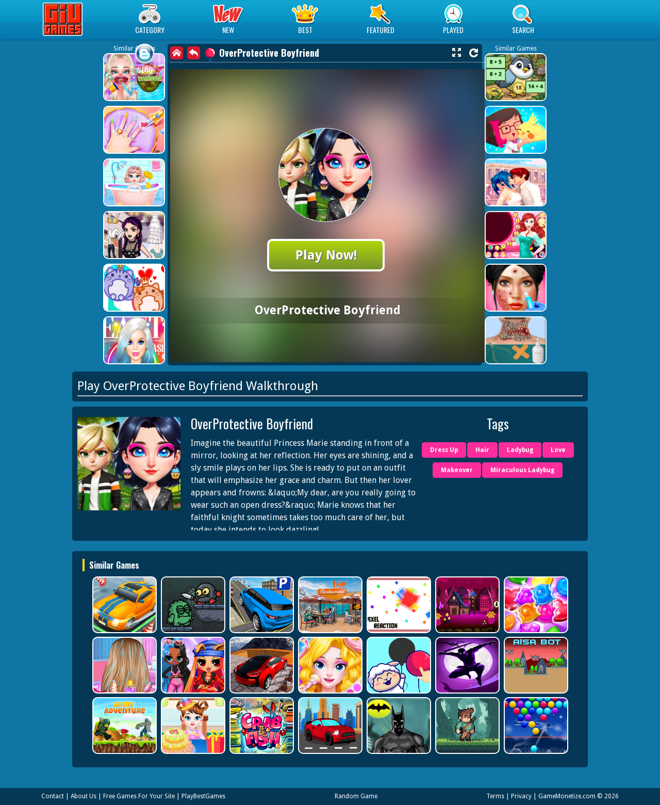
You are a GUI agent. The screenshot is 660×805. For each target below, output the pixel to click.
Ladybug (520, 450)
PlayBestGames (203, 796)
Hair (482, 450)
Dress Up (444, 450)
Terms (495, 796)
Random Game (356, 796)
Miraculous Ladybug (522, 470)
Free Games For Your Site (139, 796)
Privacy (521, 796)
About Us (83, 796)
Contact (52, 796)
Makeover (457, 470)
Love (558, 450)
